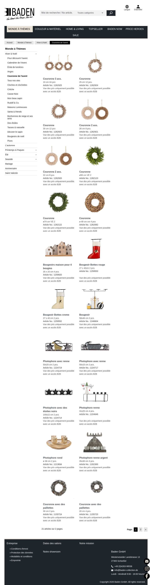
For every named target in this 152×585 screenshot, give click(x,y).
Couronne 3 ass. (52, 79)
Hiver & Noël (42, 43)
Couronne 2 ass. (88, 125)
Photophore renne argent (93, 458)
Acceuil (9, 43)
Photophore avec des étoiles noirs (55, 409)
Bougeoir (84, 315)
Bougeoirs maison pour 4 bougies (57, 266)
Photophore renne (89, 407)
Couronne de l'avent (60, 43)
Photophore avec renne (56, 361)
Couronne (85, 79)
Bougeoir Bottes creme (56, 315)
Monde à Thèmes (24, 43)
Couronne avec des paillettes (54, 506)
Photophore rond (52, 458)
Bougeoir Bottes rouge (92, 264)
